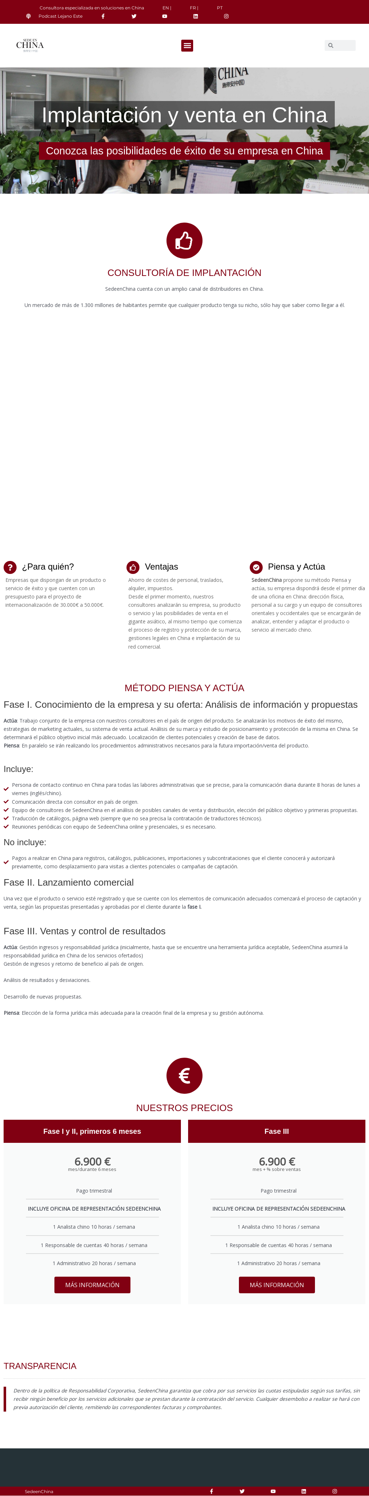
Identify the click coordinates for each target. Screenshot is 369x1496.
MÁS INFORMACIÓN (92, 1285)
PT (220, 7)
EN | (167, 7)
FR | (194, 7)
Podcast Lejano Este (61, 16)
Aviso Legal (178, 1492)
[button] (187, 46)
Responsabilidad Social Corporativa (109, 1492)
